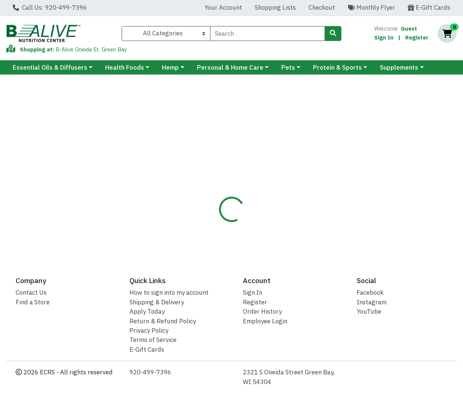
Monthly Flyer (371, 7)
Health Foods (124, 67)
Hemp (170, 67)
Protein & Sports (337, 67)
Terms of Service (152, 340)
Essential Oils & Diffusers (50, 67)
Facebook (370, 292)
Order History (262, 311)
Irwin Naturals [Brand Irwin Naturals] (290, 197)
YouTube (369, 311)
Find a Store (33, 302)
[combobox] (267, 33)
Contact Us (31, 292)
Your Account (223, 7)
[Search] (267, 33)
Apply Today (147, 311)
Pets (288, 67)
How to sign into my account (169, 292)
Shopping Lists (275, 7)
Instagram (372, 302)
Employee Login (265, 321)
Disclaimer (252, 159)
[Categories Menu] (166, 33)
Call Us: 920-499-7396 (50, 7)
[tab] (214, 159)
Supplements (399, 67)
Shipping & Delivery (156, 302)
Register (416, 37)
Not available (404, 117)
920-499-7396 (150, 372)
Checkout (322, 7)
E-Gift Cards (429, 7)
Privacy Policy (148, 330)
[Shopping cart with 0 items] (447, 33)
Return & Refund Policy (162, 321)
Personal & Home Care (230, 67)
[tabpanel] (327, 209)
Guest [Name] (409, 28)
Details (215, 159)
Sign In (384, 37)
